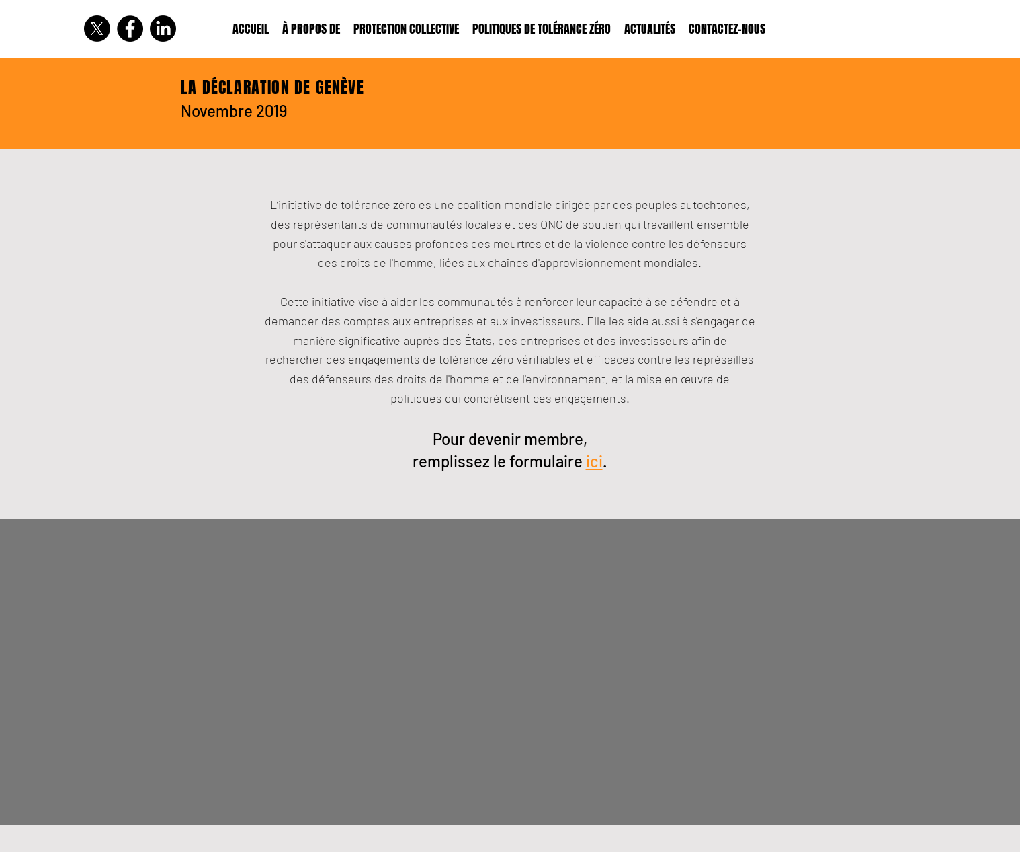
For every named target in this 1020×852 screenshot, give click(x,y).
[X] (97, 28)
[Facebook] (130, 28)
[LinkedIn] (163, 28)
